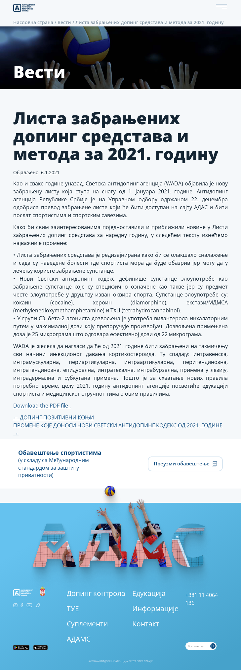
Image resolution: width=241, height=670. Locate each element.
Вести (64, 22)
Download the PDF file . (42, 405)
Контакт (145, 623)
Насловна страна (33, 22)
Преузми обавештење (185, 463)
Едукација (149, 593)
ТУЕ (73, 608)
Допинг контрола (96, 593)
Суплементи (87, 623)
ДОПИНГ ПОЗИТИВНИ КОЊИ (53, 417)
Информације (155, 608)
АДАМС (79, 639)
